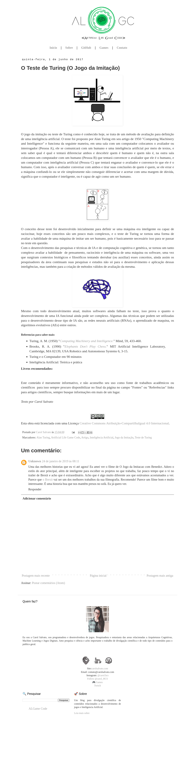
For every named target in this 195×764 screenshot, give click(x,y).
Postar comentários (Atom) (48, 583)
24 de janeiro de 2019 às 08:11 (60, 461)
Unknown (34, 461)
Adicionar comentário (37, 498)
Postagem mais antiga (160, 575)
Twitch (97, 685)
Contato (122, 47)
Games (103, 47)
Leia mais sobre (81, 713)
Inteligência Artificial (101, 437)
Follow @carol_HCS (97, 678)
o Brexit (48, 479)
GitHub (86, 47)
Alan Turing (43, 437)
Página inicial (98, 575)
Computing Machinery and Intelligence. (86, 341)
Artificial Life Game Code (65, 437)
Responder (34, 489)
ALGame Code (38, 708)
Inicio (53, 47)
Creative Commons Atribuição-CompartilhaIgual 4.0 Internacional (124, 423)
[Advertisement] (97, 736)
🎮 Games (97, 682)
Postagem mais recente (36, 575)
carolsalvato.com (99, 668)
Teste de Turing (143, 437)
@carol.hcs (103, 675)
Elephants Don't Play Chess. (85, 346)
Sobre (69, 47)
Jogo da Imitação (124, 437)
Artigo (84, 437)
